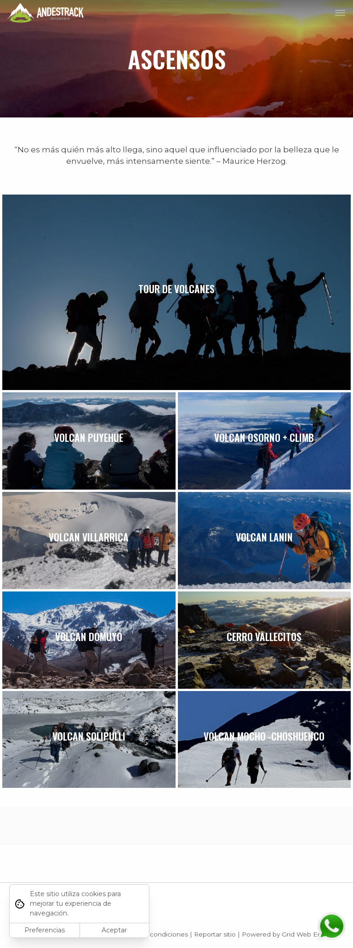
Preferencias (44, 930)
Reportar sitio (215, 934)
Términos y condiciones (151, 934)
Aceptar (114, 930)
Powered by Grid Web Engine (289, 934)
